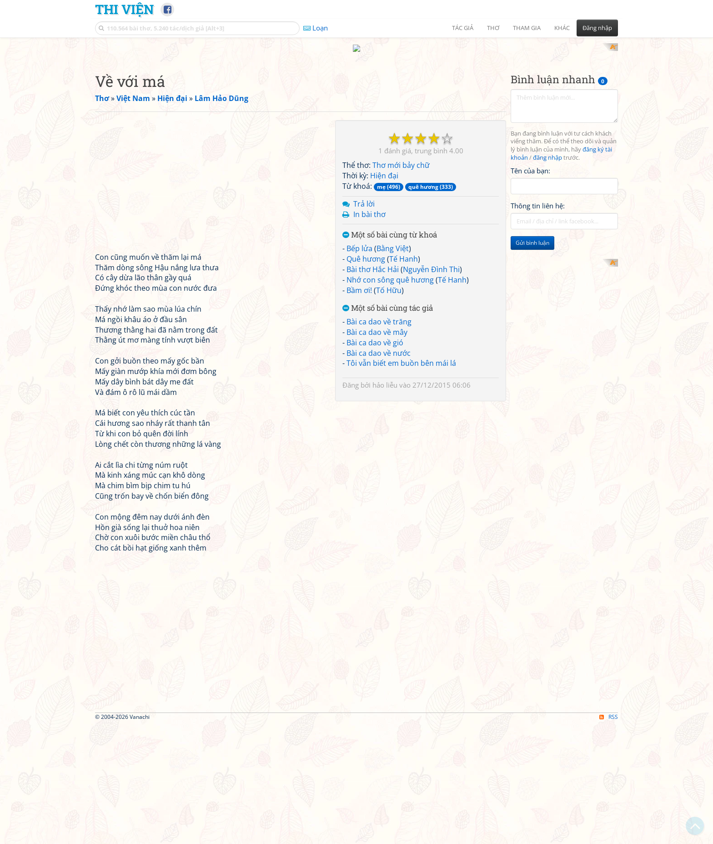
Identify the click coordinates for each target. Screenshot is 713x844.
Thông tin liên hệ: (538, 324)
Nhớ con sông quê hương (390, 399)
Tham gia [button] (527, 28)
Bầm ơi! (359, 409)
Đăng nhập (597, 28)
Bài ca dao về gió (374, 461)
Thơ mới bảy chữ (401, 284)
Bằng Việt (393, 368)
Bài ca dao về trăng (379, 441)
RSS (608, 836)
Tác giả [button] (462, 28)
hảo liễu (384, 504)
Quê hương (365, 378)
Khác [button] (562, 28)
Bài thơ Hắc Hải (372, 388)
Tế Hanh (403, 378)
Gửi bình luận (532, 362)
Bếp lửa (359, 368)
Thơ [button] (493, 28)
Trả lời (364, 323)
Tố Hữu (389, 409)
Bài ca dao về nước (378, 472)
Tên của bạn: (530, 289)
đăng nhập (547, 277)
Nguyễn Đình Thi (431, 388)
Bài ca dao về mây (376, 451)
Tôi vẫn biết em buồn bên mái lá (401, 482)
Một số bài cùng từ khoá (389, 354)
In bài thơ (369, 333)
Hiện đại (384, 295)
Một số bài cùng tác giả (387, 427)
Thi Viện (124, 9)
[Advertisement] (356, 107)
